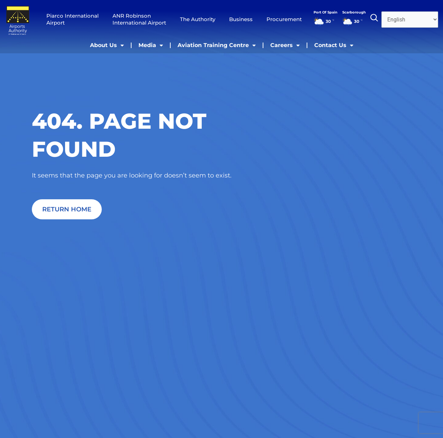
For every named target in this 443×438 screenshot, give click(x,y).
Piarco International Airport (72, 19)
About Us (107, 45)
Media (150, 45)
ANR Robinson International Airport (139, 19)
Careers (285, 45)
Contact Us (333, 45)
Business (241, 19)
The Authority (197, 19)
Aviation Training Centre (217, 45)
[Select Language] (409, 19)
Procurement (284, 19)
